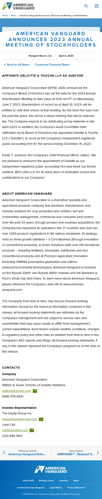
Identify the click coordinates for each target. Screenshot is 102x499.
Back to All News (17, 64)
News (13, 15)
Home (5, 15)
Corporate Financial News (52, 64)
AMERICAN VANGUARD (18, 6)
